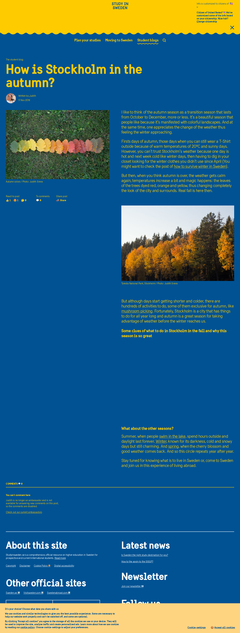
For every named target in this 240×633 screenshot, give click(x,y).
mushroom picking (136, 311)
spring (173, 447)
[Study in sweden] (120, 7)
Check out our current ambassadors (24, 512)
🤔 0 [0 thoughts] (23, 200)
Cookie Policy (42, 566)
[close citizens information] (232, 28)
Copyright (11, 566)
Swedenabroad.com (58, 593)
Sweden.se (13, 593)
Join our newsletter (132, 586)
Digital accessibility (64, 566)
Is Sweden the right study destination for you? (144, 555)
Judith (32, 96)
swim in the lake (172, 437)
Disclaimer (25, 566)
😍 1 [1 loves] (16, 200)
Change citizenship (207, 21)
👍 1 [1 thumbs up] (8, 200)
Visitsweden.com (33, 593)
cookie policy (27, 627)
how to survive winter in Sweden (200, 167)
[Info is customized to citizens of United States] (215, 6)
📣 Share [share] (61, 200)
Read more (60, 558)
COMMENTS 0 (14, 483)
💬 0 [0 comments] (38, 200)
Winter (161, 442)
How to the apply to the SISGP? (137, 562)
